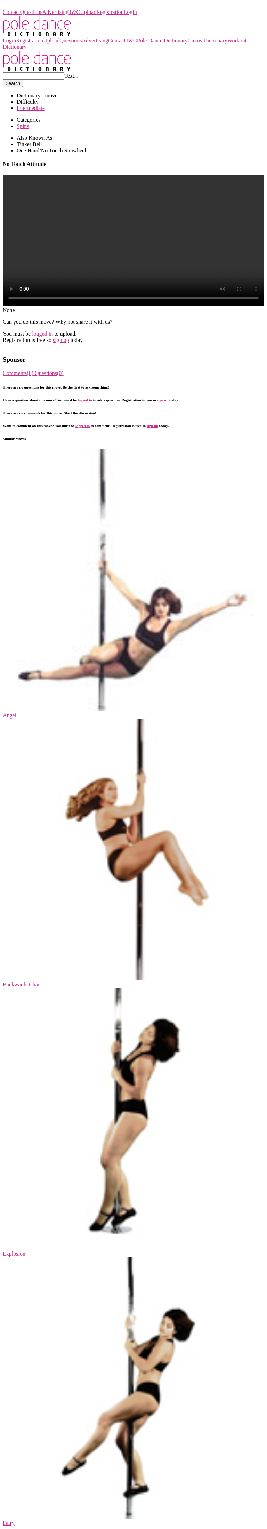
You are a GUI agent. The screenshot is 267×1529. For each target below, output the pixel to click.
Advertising (55, 12)
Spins (23, 126)
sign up (61, 340)
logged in (42, 334)
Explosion (14, 1254)
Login (130, 12)
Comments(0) (19, 373)
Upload (88, 12)
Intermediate (31, 108)
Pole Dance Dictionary (28, 6)
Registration (109, 12)
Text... (71, 76)
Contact (11, 12)
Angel (9, 715)
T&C (74, 12)
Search (13, 83)
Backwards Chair (22, 984)
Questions (31, 12)
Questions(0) (49, 373)
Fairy (9, 1523)
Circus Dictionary (207, 40)
